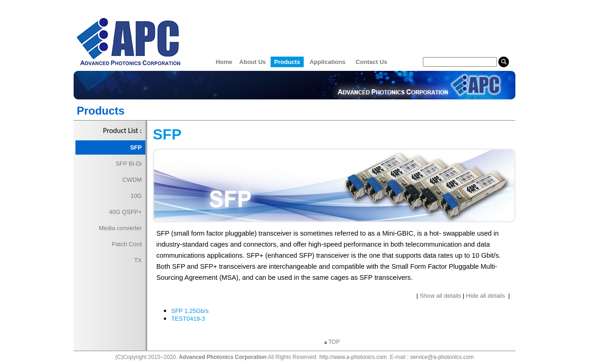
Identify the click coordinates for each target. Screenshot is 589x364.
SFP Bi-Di (128, 163)
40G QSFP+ (125, 211)
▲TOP (331, 342)
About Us (252, 61)
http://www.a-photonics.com (353, 357)
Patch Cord (127, 244)
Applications (328, 61)
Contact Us (371, 61)
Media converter (120, 228)
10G (136, 195)
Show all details (440, 295)
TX (138, 260)
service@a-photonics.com (442, 357)
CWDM (132, 179)
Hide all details (485, 295)
